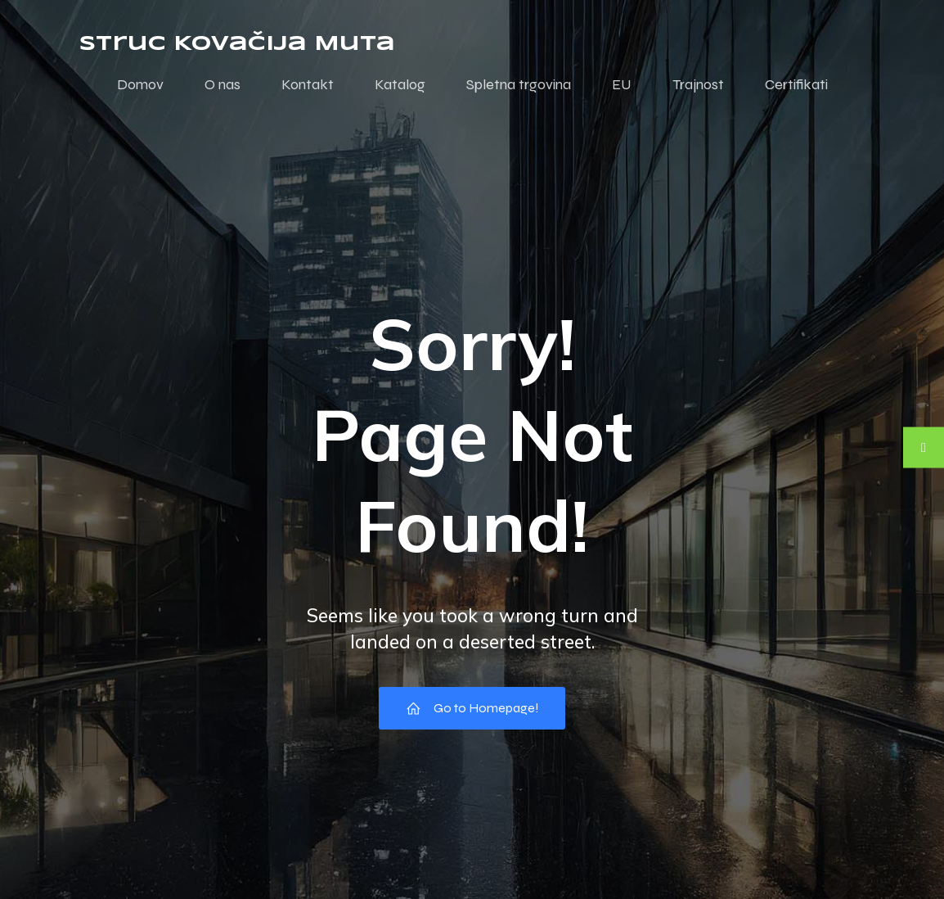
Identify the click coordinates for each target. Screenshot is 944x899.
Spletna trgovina (518, 84)
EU (622, 84)
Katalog (400, 84)
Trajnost (698, 84)
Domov (140, 84)
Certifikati (796, 84)
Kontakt (307, 84)
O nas (222, 84)
